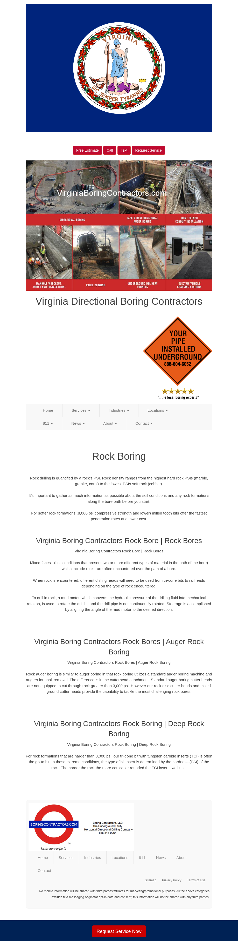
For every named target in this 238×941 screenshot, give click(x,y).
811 (48, 423)
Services (81, 410)
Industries (119, 410)
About (110, 423)
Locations (158, 410)
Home (48, 410)
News (78, 423)
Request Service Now (118, 931)
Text (124, 150)
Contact (143, 423)
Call (110, 150)
